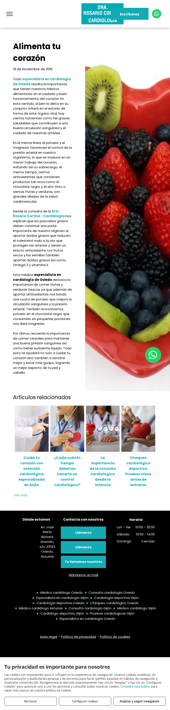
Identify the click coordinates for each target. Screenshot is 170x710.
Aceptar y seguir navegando (139, 701)
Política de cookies (115, 636)
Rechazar (30, 701)
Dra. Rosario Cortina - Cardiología (39, 213)
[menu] (9, 14)
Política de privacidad (78, 636)
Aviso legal (48, 636)
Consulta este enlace (135, 686)
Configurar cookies (85, 701)
